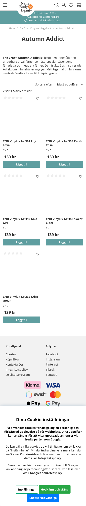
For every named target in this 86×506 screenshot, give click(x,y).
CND (22, 28)
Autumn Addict (65, 28)
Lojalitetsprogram (18, 375)
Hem (12, 28)
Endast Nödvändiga (43, 498)
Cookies (11, 354)
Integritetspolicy (17, 369)
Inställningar (27, 489)
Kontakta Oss (15, 364)
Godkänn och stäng (54, 489)
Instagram (53, 359)
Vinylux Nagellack (40, 28)
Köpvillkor (12, 359)
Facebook (52, 354)
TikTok (50, 369)
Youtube (51, 375)
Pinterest (52, 364)
